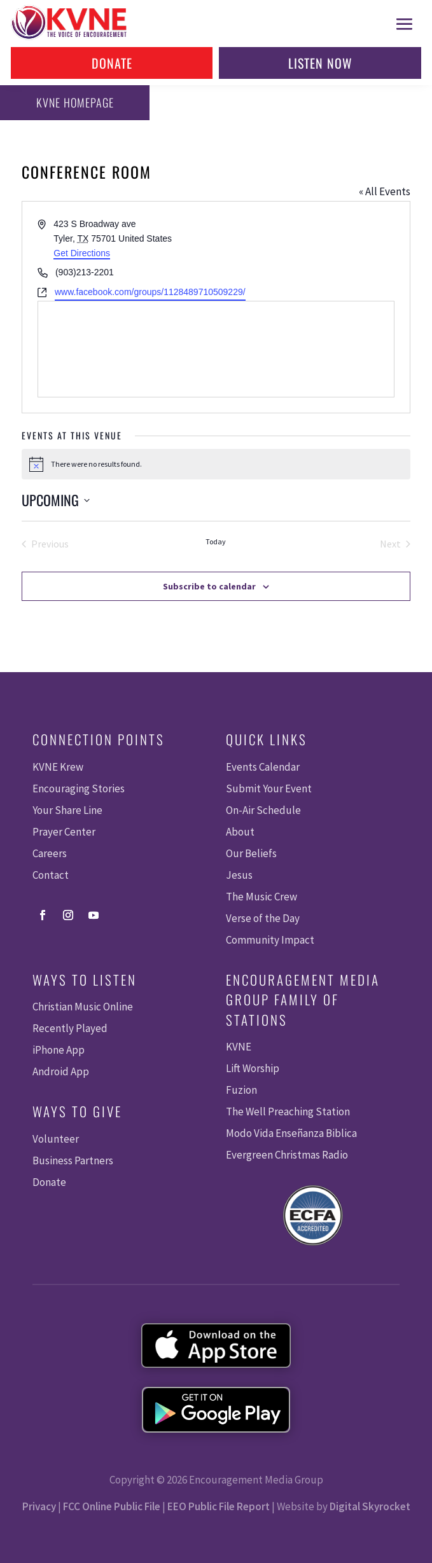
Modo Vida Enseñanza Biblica (291, 1133)
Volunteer (55, 1139)
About (240, 832)
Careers (49, 853)
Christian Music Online (82, 1007)
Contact (50, 875)
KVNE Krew (57, 767)
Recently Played (70, 1028)
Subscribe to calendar (209, 586)
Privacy (39, 1506)
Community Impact (270, 940)
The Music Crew (261, 897)
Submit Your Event (269, 788)
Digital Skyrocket (370, 1506)
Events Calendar (263, 767)
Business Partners (72, 1160)
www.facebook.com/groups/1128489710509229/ (150, 292)
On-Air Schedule (263, 810)
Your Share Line (67, 810)
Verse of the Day (263, 918)
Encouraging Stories (78, 788)
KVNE (238, 1047)
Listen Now (320, 62)
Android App (60, 1071)
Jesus (239, 875)
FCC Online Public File (111, 1506)
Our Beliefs (251, 853)
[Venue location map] (216, 349)
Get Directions (81, 253)
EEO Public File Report (218, 1506)
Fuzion (241, 1090)
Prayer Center (63, 832)
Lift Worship (252, 1068)
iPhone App (58, 1050)
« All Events (384, 191)
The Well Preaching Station (288, 1112)
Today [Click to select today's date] (216, 541)
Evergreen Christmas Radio (287, 1155)
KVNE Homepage (75, 102)
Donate (112, 62)
